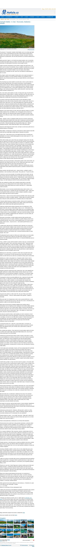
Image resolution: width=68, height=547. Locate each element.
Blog (5, 19)
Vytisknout (32, 545)
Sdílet (33, 546)
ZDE (24, 512)
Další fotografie (31, 49)
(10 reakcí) (6, 545)
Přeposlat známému (25, 545)
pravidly (14, 543)
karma (1, 540)
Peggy (8, 19)
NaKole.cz (2, 19)
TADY (16, 515)
